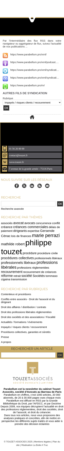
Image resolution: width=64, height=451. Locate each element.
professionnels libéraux (18, 263)
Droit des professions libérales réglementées (26, 312)
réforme (7, 276)
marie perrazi (46, 235)
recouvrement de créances (39, 271)
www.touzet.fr (16, 162)
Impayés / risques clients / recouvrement (24, 327)
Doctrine (56, 403)
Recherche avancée (12, 208)
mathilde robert (13, 244)
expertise (33, 231)
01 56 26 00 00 (16, 148)
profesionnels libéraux (48, 258)
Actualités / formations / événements (21, 322)
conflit (56, 223)
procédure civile (47, 253)
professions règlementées (33, 267)
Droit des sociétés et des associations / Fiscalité (28, 317)
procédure (30, 253)
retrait (17, 275)
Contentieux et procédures (16, 294)
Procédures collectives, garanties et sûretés (26, 332)
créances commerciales (30, 227)
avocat (18, 223)
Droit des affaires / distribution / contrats (23, 307)
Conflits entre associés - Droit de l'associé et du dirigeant (28, 301)
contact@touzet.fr (18, 155)
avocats (29, 223)
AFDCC (38, 403)
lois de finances (21, 236)
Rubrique (8, 98)
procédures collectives (17, 258)
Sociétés (39, 276)
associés (7, 223)
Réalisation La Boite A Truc (34, 445)
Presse (5, 337)
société (26, 276)
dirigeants (20, 231)
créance (6, 227)
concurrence (44, 223)
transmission (19, 279)
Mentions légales (42, 441)
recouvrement (11, 272)
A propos (6, 341)
